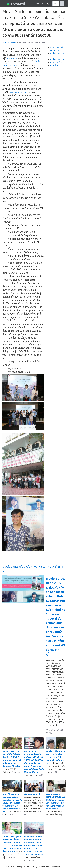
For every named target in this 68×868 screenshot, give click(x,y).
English (39, 3)
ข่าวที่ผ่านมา (55, 65)
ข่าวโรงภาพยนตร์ (57, 59)
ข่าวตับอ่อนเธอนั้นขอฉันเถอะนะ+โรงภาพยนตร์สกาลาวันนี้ (33, 568)
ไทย (30, 3)
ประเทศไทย (12, 58)
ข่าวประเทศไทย (56, 62)
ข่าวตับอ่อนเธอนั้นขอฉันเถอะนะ (57, 49)
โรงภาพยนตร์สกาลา (18, 92)
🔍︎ (62, 3)
